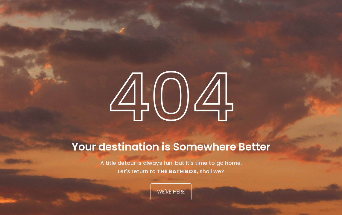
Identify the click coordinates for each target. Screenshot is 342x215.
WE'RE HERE (171, 191)
